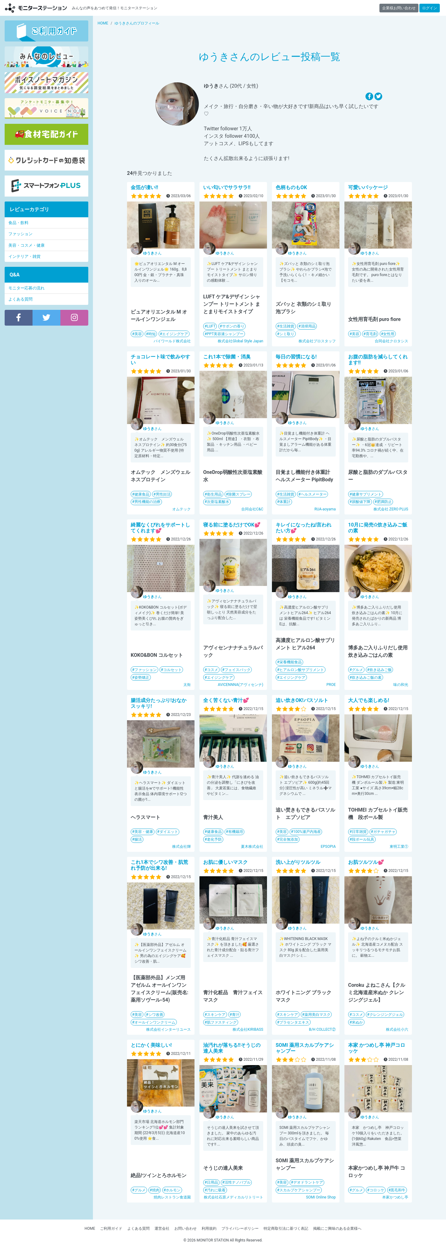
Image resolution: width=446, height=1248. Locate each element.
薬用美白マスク (317, 1014)
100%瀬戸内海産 (307, 832)
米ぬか (357, 1022)
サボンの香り (233, 326)
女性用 (388, 334)
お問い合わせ (185, 1228)
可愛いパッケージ (368, 187)
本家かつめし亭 (395, 1197)
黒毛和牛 (398, 1190)
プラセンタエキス (294, 1022)
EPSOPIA (328, 846)
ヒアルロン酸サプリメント (301, 670)
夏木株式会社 (252, 846)
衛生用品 (214, 494)
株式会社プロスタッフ (317, 341)
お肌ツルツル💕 (366, 862)
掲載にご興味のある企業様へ (337, 1228)
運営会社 (162, 1228)
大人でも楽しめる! (368, 700)
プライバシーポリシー (240, 1228)
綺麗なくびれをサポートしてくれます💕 (160, 528)
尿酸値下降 (361, 502)
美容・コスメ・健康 (26, 245)
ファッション (145, 670)
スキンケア (216, 1014)
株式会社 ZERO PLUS (391, 509)
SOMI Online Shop (321, 1197)
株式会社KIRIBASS (248, 1029)
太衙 (187, 684)
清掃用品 (308, 326)
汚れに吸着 (216, 1190)
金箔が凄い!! (144, 187)
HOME (90, 1228)
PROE (331, 684)
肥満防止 (384, 502)
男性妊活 (163, 494)
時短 (152, 334)
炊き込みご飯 (380, 670)
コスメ (212, 670)
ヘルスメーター (314, 494)
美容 (138, 334)
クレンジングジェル (386, 1014)
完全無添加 (288, 839)
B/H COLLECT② (322, 1029)
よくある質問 (20, 299)
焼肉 (156, 1190)
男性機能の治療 (147, 502)
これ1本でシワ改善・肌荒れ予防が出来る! (159, 865)
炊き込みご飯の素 (367, 677)
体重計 (285, 502)
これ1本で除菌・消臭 (227, 357)
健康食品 (141, 494)
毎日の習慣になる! (296, 357)
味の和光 (400, 684)
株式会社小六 (397, 1029)
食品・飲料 (18, 222)
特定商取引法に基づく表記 (286, 1228)
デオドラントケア (308, 1182)
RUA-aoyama (325, 509)
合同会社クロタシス (391, 341)
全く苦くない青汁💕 (226, 700)
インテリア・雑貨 (24, 256)
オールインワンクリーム (154, 1022)
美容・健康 (143, 832)
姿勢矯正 (141, 677)
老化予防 (214, 839)
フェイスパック (238, 670)
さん (152, 253)
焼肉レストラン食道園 (172, 1197)
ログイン (429, 8)
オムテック (181, 509)
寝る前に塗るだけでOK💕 (231, 525)
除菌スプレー (239, 494)
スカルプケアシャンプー (299, 1190)
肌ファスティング (222, 1022)
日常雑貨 (359, 832)
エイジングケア (175, 334)
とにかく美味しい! (151, 1045)
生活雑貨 (286, 326)
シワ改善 (155, 1014)
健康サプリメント (367, 494)
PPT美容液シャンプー (225, 334)
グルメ (357, 670)
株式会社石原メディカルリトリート (233, 1197)
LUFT (211, 326)
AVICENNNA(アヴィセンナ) (240, 684)
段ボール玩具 (363, 839)
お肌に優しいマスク (225, 862)
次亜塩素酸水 (218, 502)
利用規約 (209, 1228)
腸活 (138, 839)
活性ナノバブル (238, 1182)
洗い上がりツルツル (298, 862)
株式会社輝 (181, 846)
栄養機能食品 (290, 662)
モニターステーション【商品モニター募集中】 (36, 7)
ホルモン (173, 1190)
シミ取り (286, 334)
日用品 (212, 1182)
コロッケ (376, 1190)
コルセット (172, 670)
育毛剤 (371, 334)
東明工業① (399, 846)
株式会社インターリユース (168, 1029)
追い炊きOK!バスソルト (302, 700)
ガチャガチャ (384, 832)
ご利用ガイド (111, 1228)
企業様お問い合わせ (399, 8)
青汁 (235, 1014)
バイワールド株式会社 (172, 341)
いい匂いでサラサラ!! (227, 187)
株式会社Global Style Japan (240, 341)
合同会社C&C (252, 509)
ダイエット (169, 832)
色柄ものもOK (291, 187)
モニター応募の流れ (26, 288)
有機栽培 (235, 832)
